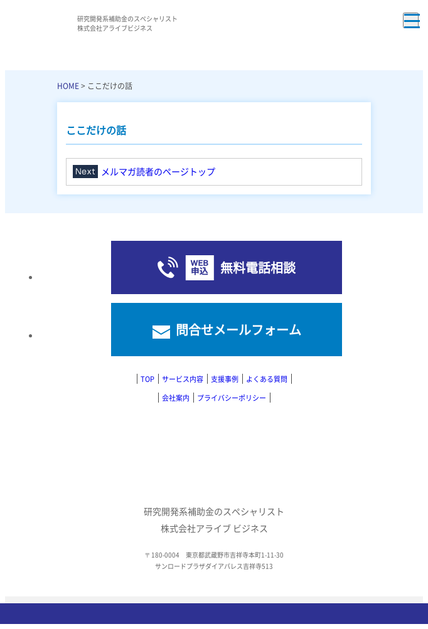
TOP (147, 379)
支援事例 (224, 379)
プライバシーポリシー (231, 398)
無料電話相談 (258, 267)
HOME (68, 85)
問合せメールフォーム (238, 329)
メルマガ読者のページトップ (158, 171)
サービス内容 (182, 379)
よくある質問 (266, 379)
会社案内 (176, 398)
